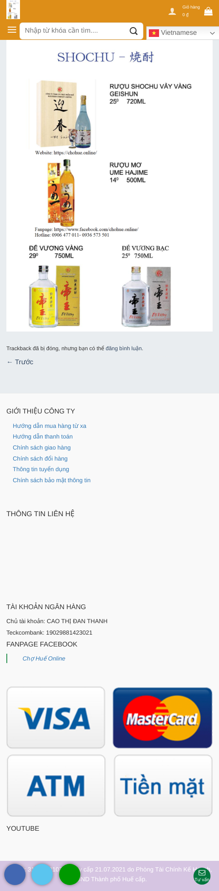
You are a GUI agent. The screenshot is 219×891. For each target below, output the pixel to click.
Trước (19, 362)
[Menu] (12, 29)
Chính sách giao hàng (42, 447)
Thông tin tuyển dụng (41, 469)
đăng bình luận (124, 348)
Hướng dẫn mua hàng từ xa (49, 425)
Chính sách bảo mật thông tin (52, 480)
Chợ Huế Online (44, 658)
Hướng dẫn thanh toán (43, 436)
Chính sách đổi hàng (40, 458)
